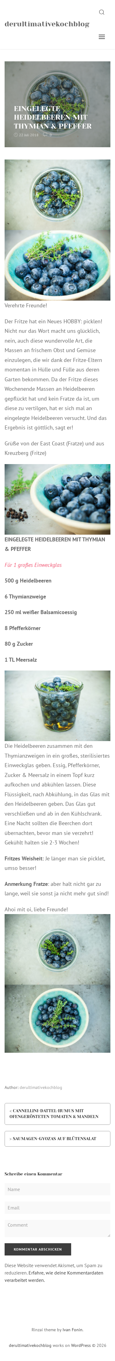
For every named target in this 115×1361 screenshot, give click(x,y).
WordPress (81, 1345)
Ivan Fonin (72, 1329)
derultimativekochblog (47, 24)
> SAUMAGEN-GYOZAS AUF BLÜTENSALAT (53, 1138)
